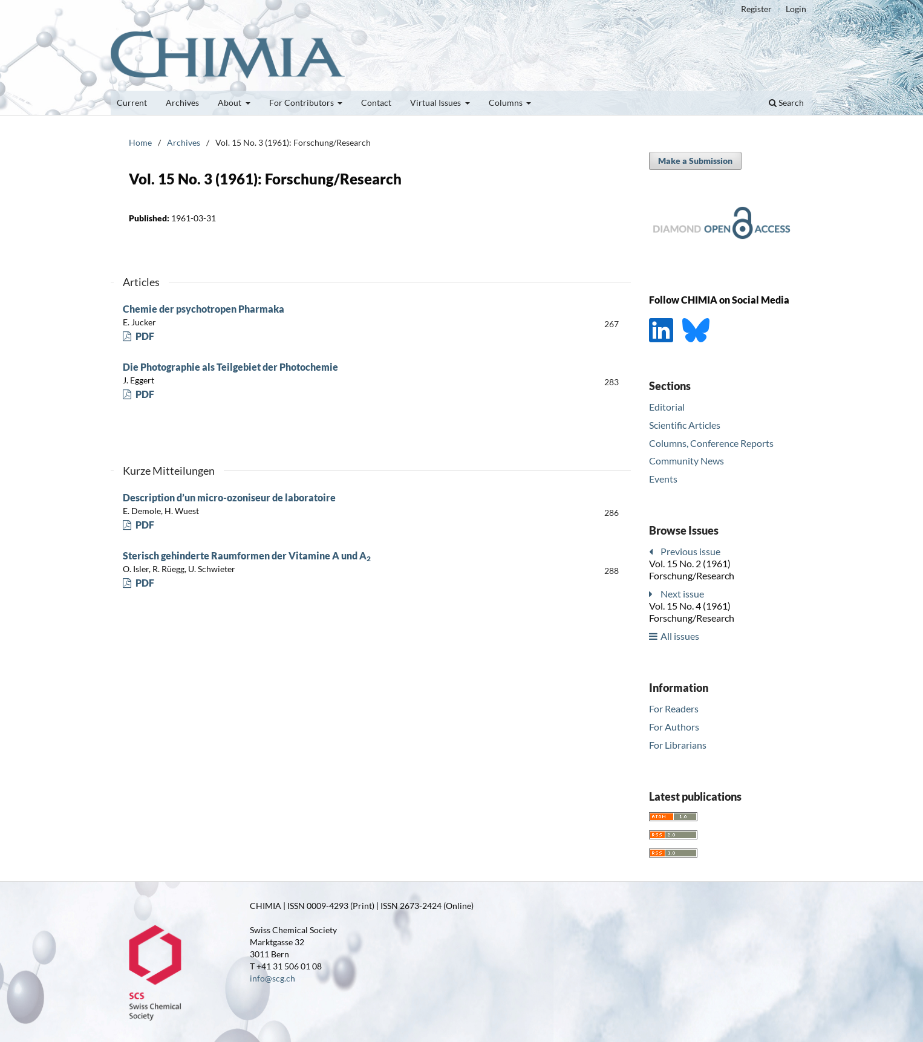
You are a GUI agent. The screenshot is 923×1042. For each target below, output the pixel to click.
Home (140, 142)
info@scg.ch (272, 978)
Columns (506, 102)
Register (756, 9)
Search (786, 102)
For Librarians (677, 745)
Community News (686, 460)
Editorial (667, 406)
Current (132, 102)
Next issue (682, 593)
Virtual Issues (436, 102)
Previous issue (690, 551)
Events (663, 478)
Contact (376, 102)
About (230, 102)
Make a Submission (695, 160)
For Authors (674, 726)
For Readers (674, 708)
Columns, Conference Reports (711, 443)
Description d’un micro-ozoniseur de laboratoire (229, 497)
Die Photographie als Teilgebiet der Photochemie (230, 367)
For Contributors (302, 102)
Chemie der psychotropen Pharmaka (203, 308)
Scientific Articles (684, 425)
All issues (679, 636)
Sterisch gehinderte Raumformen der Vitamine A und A (247, 555)
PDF (144, 336)
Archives (182, 102)
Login (796, 9)
